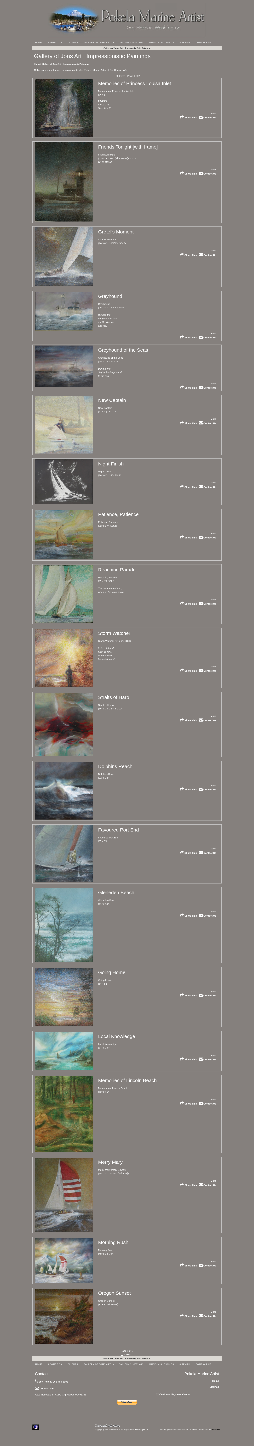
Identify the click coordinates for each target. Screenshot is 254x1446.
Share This (188, 117)
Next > (129, 1354)
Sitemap (214, 1386)
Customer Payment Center (173, 1394)
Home (215, 1380)
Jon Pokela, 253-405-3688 (51, 1381)
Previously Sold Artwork (137, 48)
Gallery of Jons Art (113, 48)
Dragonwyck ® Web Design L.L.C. (136, 1430)
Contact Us (207, 117)
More (213, 113)
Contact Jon (44, 1388)
